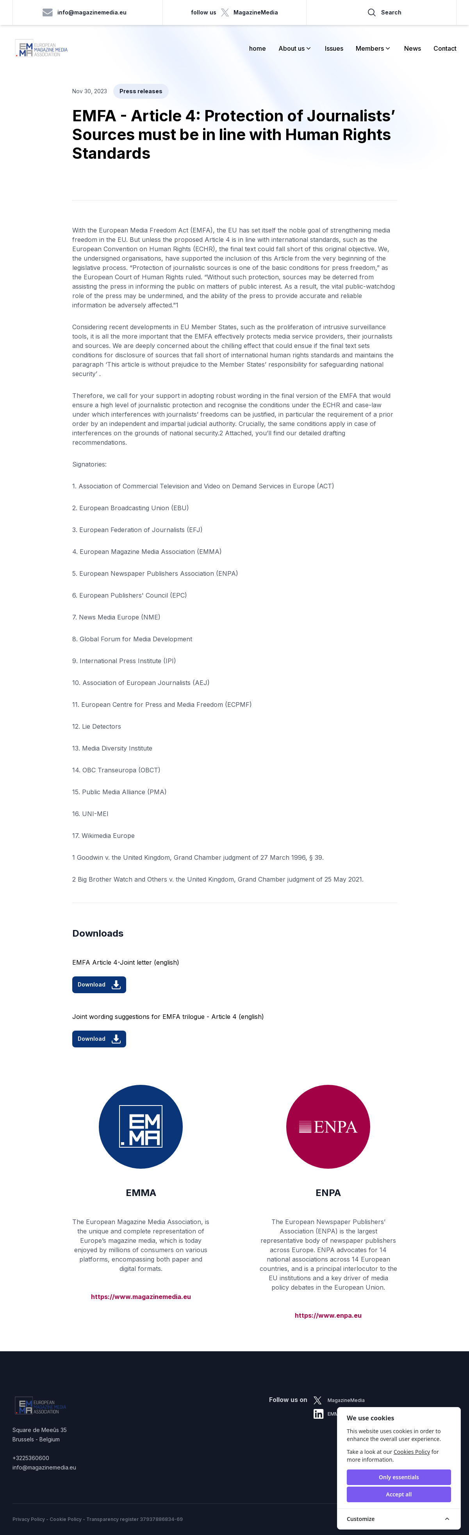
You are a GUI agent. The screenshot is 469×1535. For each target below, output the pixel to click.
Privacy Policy (28, 1519)
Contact (445, 48)
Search (384, 12)
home (257, 48)
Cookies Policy (412, 1451)
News (412, 48)
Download (99, 984)
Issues (334, 48)
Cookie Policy (66, 1519)
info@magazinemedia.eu (85, 12)
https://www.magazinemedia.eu (141, 1297)
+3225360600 (30, 1458)
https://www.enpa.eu (328, 1315)
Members (374, 48)
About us (295, 48)
